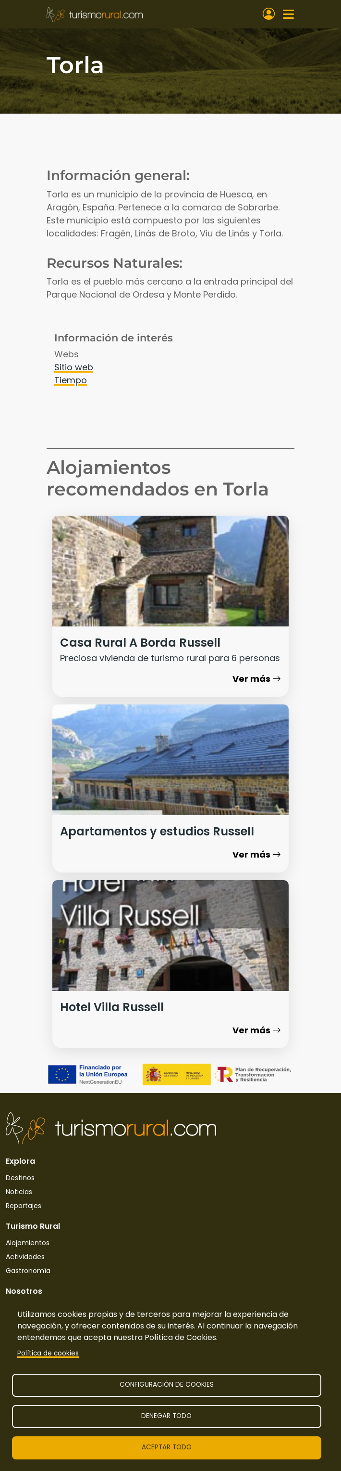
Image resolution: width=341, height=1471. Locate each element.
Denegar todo (166, 1415)
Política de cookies (48, 1353)
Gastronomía (28, 1271)
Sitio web (73, 367)
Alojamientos (27, 1243)
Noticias (19, 1192)
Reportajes (23, 1206)
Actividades (25, 1257)
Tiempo (70, 380)
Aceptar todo (167, 1447)
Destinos (20, 1178)
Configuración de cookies (167, 1384)
